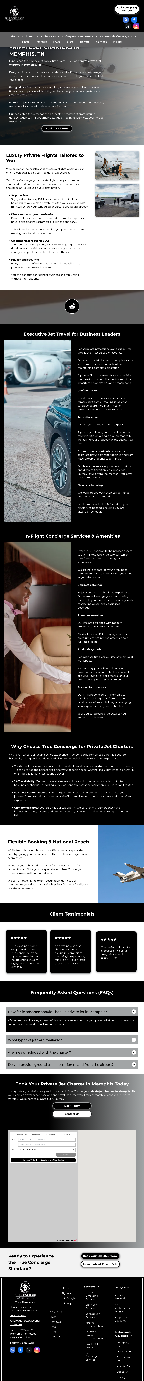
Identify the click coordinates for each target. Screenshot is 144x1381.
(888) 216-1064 (18, 1299)
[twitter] (128, 26)
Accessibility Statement (87, 1377)
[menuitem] (15, 36)
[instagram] (136, 26)
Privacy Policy (53, 1377)
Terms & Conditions (68, 1377)
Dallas (72, 865)
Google (71, 1282)
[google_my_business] (126, 20)
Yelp (69, 1287)
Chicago (31, 869)
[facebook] (134, 20)
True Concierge (75, 61)
